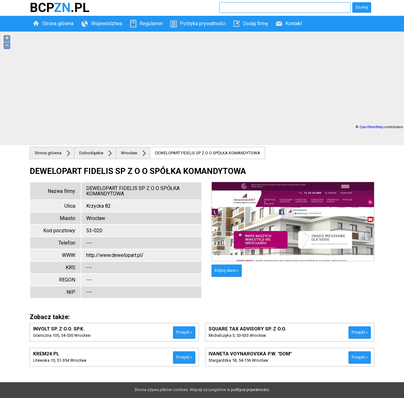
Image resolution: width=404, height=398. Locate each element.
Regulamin (151, 24)
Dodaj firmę (255, 24)
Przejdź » (184, 332)
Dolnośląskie (91, 153)
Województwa (106, 24)
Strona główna (58, 24)
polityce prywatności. (250, 389)
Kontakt (293, 24)
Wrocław (129, 153)
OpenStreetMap (371, 127)
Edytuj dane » (227, 270)
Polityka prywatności (203, 24)
